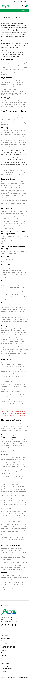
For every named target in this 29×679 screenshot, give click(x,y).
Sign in (20, 1)
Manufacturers (5, 663)
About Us (3, 650)
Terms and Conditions (6, 668)
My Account (26, 1)
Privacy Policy (4, 666)
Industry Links (4, 660)
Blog (2, 653)
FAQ (2, 658)
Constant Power (5, 635)
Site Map (3, 671)
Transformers (4, 643)
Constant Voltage (5, 638)
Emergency (4, 641)
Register (16, 1)
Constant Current (5, 633)
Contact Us (4, 655)
